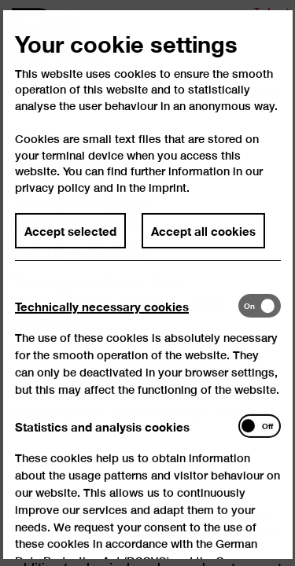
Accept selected (70, 244)
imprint (167, 200)
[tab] (126, 319)
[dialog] (147, 283)
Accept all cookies (203, 244)
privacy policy (52, 200)
